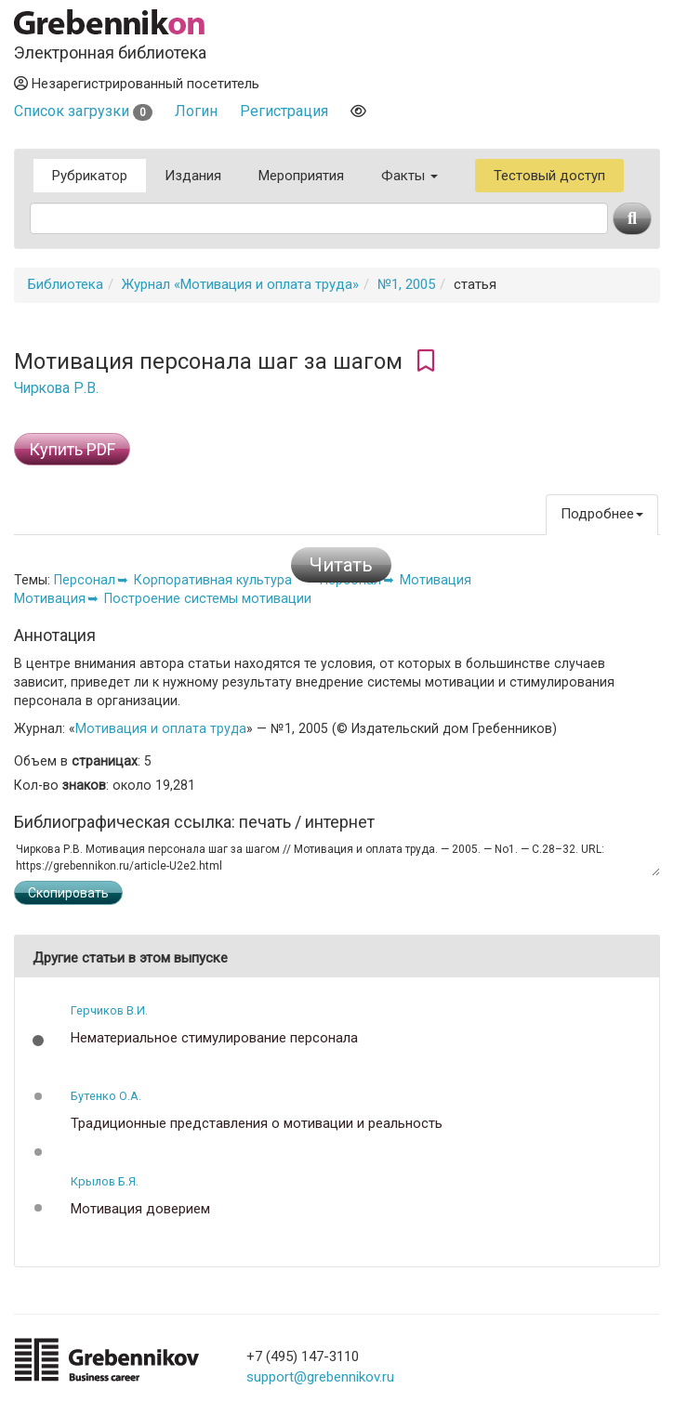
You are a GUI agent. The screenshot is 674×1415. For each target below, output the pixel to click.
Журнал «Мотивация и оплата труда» (240, 284)
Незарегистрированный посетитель (136, 83)
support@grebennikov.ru (320, 1377)
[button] (38, 1040)
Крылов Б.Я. (105, 1181)
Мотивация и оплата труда (160, 728)
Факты (409, 175)
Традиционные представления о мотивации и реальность (257, 1124)
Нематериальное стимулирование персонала (214, 1038)
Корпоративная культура (213, 579)
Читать (341, 565)
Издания (193, 175)
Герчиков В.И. (109, 1010)
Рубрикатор (89, 175)
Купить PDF (72, 449)
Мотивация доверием (140, 1209)
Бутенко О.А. (106, 1096)
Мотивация (435, 579)
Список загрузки (83, 111)
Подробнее (602, 513)
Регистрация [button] (284, 111)
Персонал (84, 579)
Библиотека (65, 284)
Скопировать (68, 892)
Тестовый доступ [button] (549, 175)
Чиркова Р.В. (56, 388)
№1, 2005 (406, 284)
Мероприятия (301, 175)
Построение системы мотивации (207, 598)
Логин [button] (196, 111)
